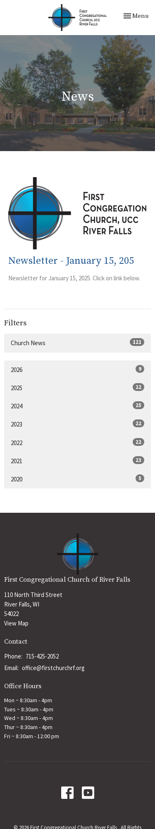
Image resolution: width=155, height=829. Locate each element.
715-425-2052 (42, 656)
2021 (77, 460)
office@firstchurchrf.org (53, 668)
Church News (77, 342)
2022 (77, 442)
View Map (16, 623)
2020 (77, 478)
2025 (77, 387)
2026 (77, 369)
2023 (77, 423)
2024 (77, 405)
